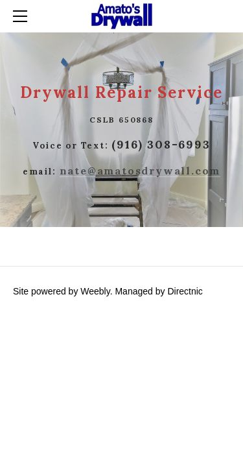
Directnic (184, 291)
